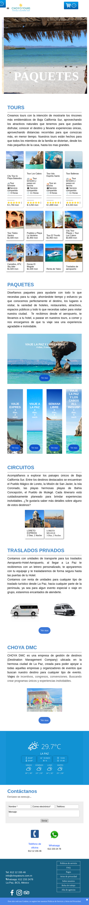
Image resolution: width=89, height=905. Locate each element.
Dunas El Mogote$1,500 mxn (32, 266)
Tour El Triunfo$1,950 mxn (53, 236)
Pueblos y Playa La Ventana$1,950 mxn (34, 235)
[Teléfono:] (67, 807)
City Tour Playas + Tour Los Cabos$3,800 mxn (72, 234)
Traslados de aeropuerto (72, 267)
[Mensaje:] (44, 813)
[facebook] (12, 892)
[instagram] (19, 892)
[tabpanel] (15, 98)
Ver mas (44, 378)
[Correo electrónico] (43, 807)
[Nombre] (19, 807)
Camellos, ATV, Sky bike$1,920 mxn (14, 266)
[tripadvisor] (26, 892)
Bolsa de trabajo (68, 885)
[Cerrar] (87, 899)
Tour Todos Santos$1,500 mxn (12, 235)
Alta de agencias (68, 890)
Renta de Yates (54, 269)
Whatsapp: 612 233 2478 (19, 879)
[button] (35, 834)
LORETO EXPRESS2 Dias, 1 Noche (34, 533)
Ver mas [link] (44, 630)
